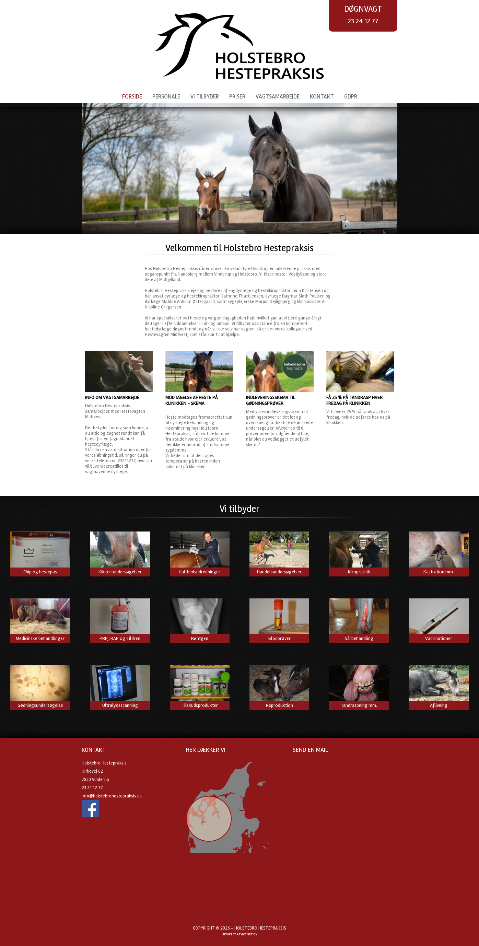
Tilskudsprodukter (200, 705)
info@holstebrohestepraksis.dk (112, 796)
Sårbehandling (359, 638)
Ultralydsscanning (120, 705)
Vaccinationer (438, 638)
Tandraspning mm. (359, 705)
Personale (166, 96)
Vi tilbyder (204, 96)
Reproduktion (279, 705)
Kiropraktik (359, 572)
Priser (237, 96)
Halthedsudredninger (199, 572)
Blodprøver (279, 638)
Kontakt (322, 96)
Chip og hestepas (40, 572)
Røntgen (199, 638)
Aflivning (438, 705)
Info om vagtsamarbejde (112, 397)
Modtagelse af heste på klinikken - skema (191, 400)
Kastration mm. (438, 572)
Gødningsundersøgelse (40, 705)
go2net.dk (249, 934)
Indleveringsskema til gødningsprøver (270, 400)
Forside (132, 96)
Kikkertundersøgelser (120, 572)
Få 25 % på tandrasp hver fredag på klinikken (354, 400)
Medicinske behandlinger (40, 638)
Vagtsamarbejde (278, 96)
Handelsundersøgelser (279, 572)
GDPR (350, 96)
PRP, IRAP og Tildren (120, 638)
